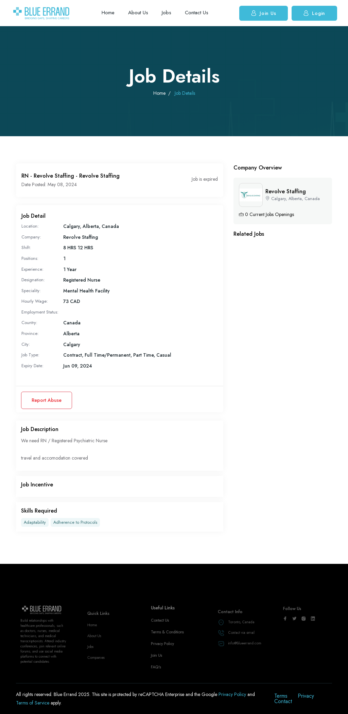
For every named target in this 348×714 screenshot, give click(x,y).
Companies (97, 663)
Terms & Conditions (168, 643)
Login (314, 13)
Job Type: (30, 355)
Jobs (166, 12)
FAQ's (159, 673)
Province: (30, 333)
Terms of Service (33, 702)
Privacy (306, 696)
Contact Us (196, 12)
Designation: (33, 279)
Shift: (26, 247)
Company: (31, 237)
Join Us (263, 13)
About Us (138, 12)
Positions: (29, 258)
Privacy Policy (164, 653)
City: (25, 344)
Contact (283, 701)
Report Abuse (47, 400)
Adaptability (35, 522)
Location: (30, 226)
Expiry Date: (32, 365)
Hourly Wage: (34, 301)
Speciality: (31, 290)
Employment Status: (39, 312)
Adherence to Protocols (75, 522)
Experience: (32, 269)
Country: (29, 322)
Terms (281, 696)
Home (108, 12)
